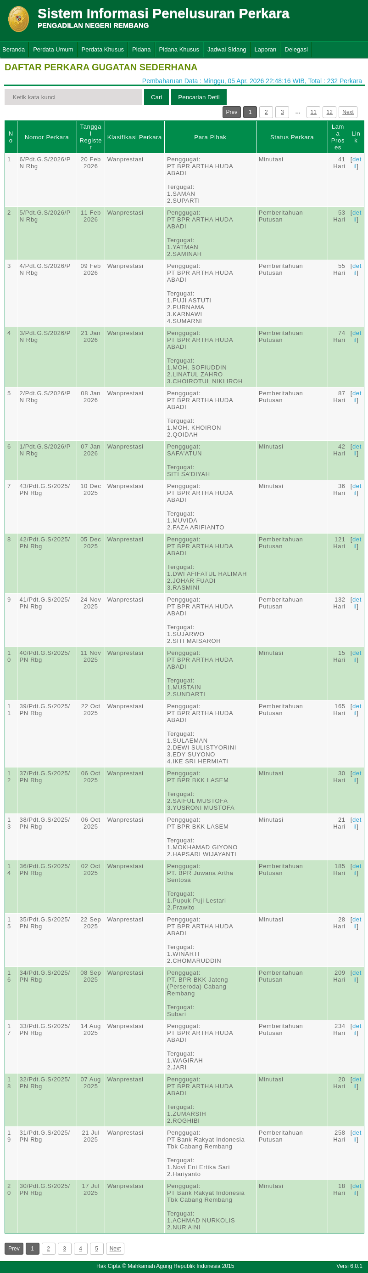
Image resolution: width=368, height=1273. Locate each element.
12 (330, 112)
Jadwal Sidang (226, 49)
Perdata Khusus (103, 49)
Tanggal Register (90, 137)
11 (314, 112)
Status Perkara (292, 137)
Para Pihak (210, 137)
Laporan (266, 49)
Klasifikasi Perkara (134, 137)
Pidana (141, 49)
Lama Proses (338, 137)
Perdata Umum (53, 49)
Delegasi (296, 49)
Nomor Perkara (47, 137)
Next (348, 112)
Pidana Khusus (179, 49)
